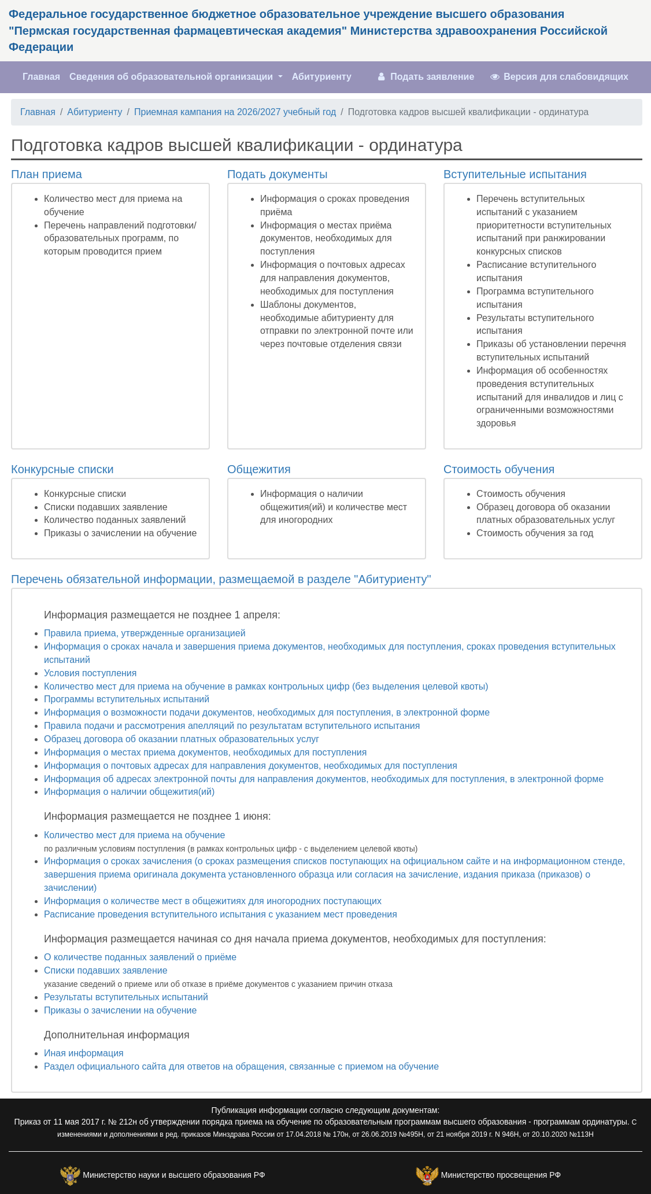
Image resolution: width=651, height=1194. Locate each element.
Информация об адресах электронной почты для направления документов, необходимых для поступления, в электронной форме (324, 779)
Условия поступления (90, 673)
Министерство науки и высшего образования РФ (174, 1175)
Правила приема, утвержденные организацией (145, 633)
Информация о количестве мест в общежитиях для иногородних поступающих (213, 901)
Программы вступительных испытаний (126, 699)
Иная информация (84, 1053)
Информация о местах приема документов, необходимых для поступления (205, 752)
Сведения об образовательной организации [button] (172, 77)
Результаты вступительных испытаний (126, 997)
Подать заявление (424, 77)
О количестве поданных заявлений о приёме (140, 957)
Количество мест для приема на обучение (134, 835)
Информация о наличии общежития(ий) (129, 792)
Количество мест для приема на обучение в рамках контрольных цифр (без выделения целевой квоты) (266, 686)
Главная (44, 76)
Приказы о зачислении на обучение (120, 1010)
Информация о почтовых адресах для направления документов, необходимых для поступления (250, 766)
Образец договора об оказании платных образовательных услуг (181, 739)
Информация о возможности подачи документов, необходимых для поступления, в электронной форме (267, 712)
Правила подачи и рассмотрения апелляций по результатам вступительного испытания (232, 726)
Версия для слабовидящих (558, 77)
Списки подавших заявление (106, 970)
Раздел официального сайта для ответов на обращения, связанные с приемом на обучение (241, 1066)
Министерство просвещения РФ (501, 1175)
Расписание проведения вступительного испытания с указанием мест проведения (220, 914)
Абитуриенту (322, 77)
